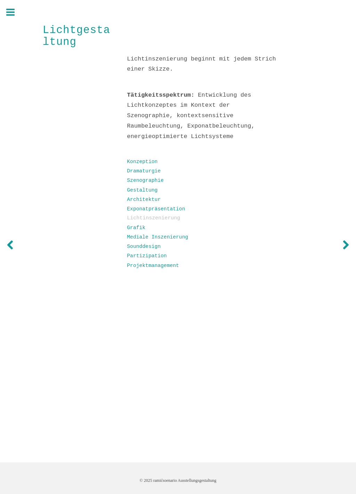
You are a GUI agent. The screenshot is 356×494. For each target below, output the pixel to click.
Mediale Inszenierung (157, 237)
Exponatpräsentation (156, 209)
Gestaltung (142, 190)
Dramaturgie (144, 171)
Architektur (144, 199)
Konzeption (142, 161)
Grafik (136, 227)
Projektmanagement (153, 265)
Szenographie (145, 180)
